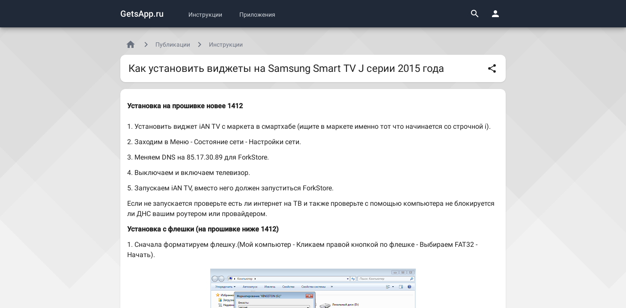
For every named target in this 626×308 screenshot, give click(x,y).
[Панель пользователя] (495, 13)
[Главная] (130, 44)
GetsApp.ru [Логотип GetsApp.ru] (142, 14)
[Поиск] (475, 13)
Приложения (257, 14)
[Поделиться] (492, 68)
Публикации (172, 44)
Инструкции (205, 14)
